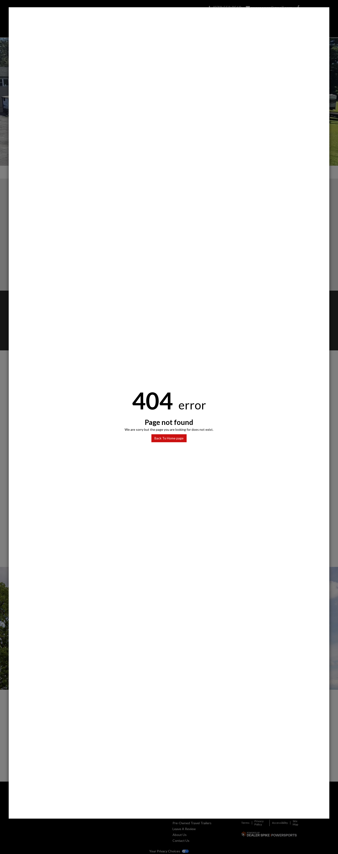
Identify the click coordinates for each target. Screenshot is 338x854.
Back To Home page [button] (169, 438)
